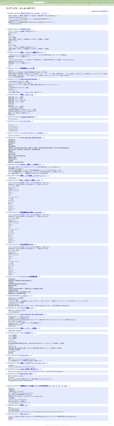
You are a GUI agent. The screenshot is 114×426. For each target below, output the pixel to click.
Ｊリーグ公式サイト (26, 333)
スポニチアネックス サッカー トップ (33, 13)
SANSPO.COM (25, 29)
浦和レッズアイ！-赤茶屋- (28, 328)
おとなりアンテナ (96, 11)
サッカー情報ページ (26, 308)
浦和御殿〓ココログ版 (27, 68)
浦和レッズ (23, 405)
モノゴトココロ (25, 121)
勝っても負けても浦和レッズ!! (30, 180)
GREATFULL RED (26, 373)
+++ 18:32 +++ (24, 295)
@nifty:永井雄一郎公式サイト (29, 369)
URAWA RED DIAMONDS (28, 79)
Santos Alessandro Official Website (31, 137)
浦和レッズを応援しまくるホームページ (33, 175)
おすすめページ (104, 11)
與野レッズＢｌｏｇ (26, 94)
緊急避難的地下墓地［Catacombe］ (31, 212)
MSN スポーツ (25, 414)
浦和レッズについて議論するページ (31, 52)
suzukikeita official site (27, 117)
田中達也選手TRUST (27, 244)
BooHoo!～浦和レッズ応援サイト (30, 164)
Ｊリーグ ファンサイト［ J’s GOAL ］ (32, 133)
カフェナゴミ (24, 355)
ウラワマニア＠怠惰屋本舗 (28, 276)
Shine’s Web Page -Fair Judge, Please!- (32, 314)
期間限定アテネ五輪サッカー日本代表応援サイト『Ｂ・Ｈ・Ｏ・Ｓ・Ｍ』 (43, 386)
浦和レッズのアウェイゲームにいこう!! (33, 363)
